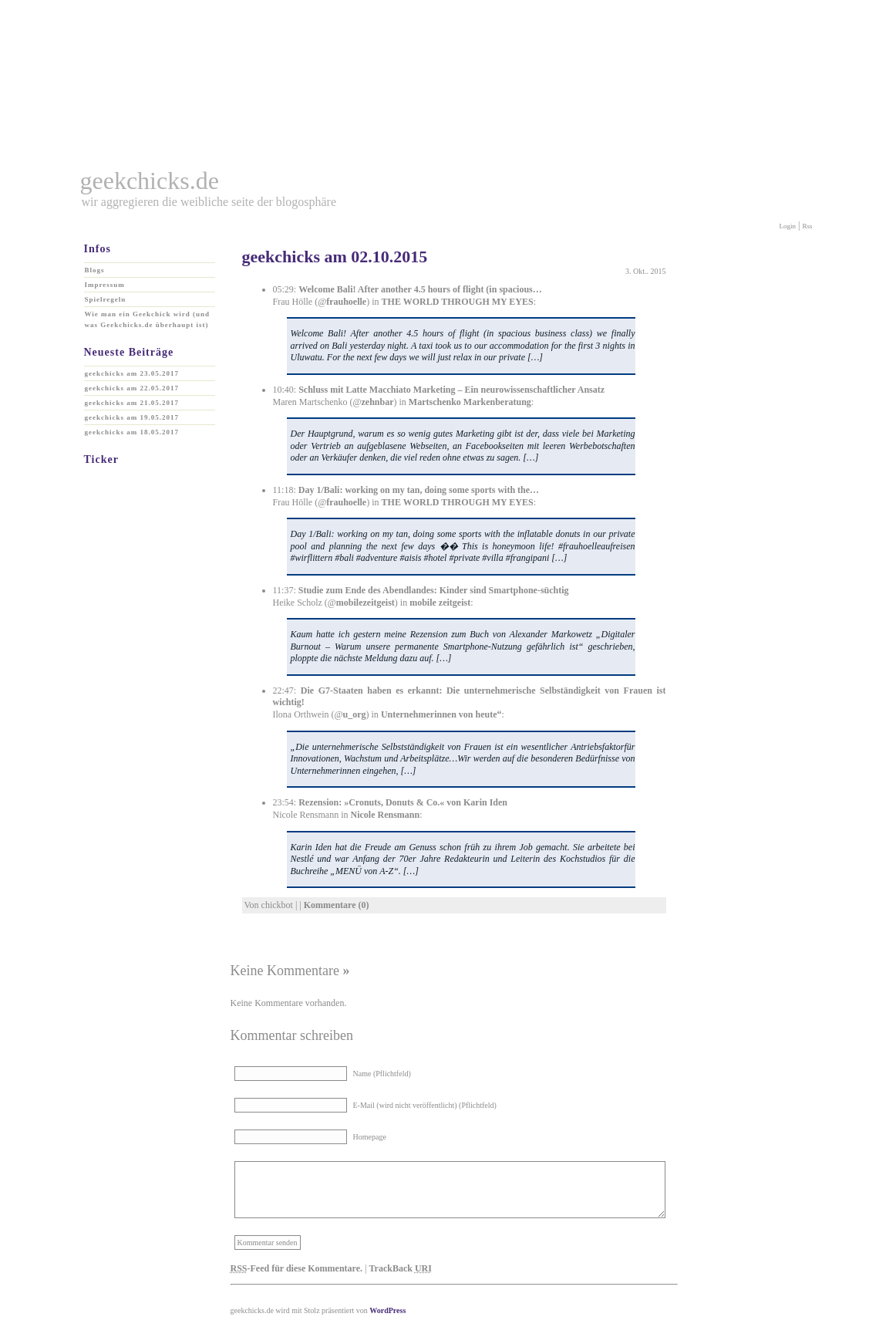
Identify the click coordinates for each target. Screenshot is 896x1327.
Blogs (95, 270)
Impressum (105, 285)
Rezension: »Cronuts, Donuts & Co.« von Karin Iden (402, 802)
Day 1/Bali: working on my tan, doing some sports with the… (418, 490)
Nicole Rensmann (384, 814)
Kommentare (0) (336, 905)
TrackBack (400, 1268)
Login (788, 226)
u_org (354, 714)
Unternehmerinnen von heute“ (441, 714)
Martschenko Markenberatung (470, 402)
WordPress (387, 1310)
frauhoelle (346, 301)
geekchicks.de (149, 180)
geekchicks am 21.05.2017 (132, 403)
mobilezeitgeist (365, 602)
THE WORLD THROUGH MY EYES (458, 301)
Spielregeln (105, 299)
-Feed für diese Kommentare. (297, 1268)
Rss (807, 226)
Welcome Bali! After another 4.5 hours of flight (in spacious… (420, 289)
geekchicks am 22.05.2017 (132, 388)
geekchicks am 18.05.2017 (132, 432)
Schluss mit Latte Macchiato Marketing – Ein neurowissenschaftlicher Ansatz (451, 389)
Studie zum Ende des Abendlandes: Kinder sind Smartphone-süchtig (433, 590)
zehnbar (378, 402)
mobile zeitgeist (439, 602)
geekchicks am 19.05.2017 (132, 417)
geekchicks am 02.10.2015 (335, 256)
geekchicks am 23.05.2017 (132, 373)
